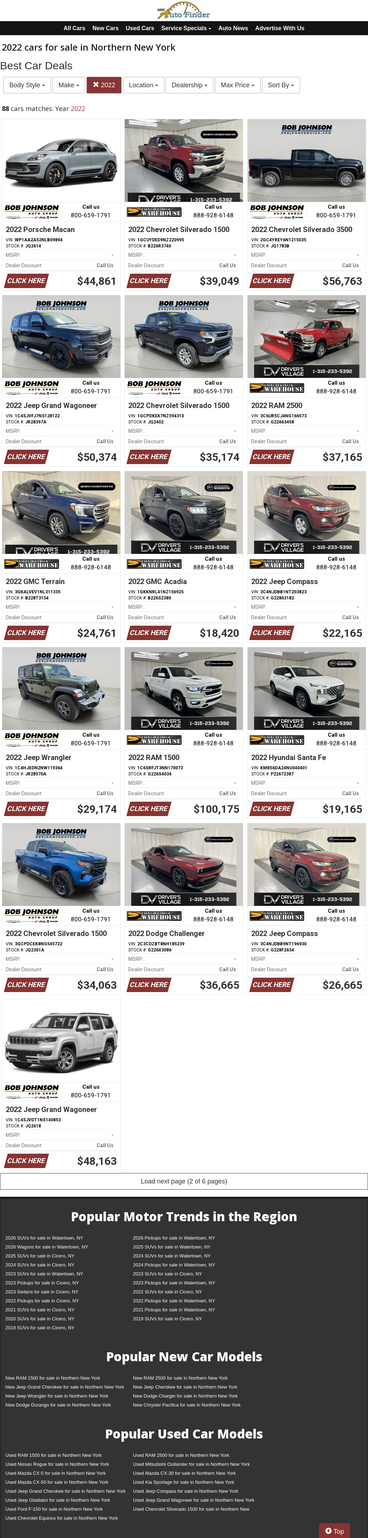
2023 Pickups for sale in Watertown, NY (174, 1282)
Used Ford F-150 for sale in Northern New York (54, 1509)
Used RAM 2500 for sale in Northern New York (181, 1455)
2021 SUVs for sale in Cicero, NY (39, 1309)
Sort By (281, 85)
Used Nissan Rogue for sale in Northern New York (57, 1464)
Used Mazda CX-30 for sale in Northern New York (184, 1473)
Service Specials (186, 28)
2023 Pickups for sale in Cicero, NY (42, 1282)
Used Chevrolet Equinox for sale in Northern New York (61, 1518)
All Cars (74, 28)
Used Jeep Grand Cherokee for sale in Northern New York (65, 1491)
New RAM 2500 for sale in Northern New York (180, 1378)
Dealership (189, 85)
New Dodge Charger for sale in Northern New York (185, 1396)
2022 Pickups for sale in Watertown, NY (174, 1300)
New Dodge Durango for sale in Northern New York (58, 1405)
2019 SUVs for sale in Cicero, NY (167, 1318)
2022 (104, 85)
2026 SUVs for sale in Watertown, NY (44, 1238)
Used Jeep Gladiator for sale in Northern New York (57, 1500)
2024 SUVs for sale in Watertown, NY (172, 1256)
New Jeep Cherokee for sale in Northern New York (185, 1387)
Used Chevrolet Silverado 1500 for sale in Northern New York (191, 1510)
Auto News (233, 28)
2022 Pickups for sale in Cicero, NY (42, 1300)
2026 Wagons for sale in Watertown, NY (46, 1247)
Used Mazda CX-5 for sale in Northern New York (55, 1473)
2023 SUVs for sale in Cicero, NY (167, 1274)
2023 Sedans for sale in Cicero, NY (41, 1291)
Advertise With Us (279, 28)
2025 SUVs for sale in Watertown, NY (172, 1247)
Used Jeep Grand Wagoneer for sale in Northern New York (193, 1500)
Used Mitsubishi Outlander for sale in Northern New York (191, 1464)
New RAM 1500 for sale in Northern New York (52, 1378)
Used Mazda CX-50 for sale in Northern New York (56, 1482)
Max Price (237, 85)
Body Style (27, 85)
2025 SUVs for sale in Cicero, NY (39, 1256)
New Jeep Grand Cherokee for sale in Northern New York (64, 1387)
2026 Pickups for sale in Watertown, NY (174, 1238)
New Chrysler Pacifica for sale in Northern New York (187, 1405)
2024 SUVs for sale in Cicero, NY (39, 1265)
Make (69, 85)
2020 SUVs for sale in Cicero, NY (39, 1318)
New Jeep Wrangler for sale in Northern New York (57, 1396)
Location (143, 85)
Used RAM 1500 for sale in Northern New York (53, 1455)
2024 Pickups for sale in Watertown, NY (174, 1265)
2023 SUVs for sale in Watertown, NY (44, 1274)
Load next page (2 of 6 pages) (184, 1181)
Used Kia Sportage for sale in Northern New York (183, 1482)
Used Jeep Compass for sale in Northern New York (185, 1491)
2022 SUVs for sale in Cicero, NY (167, 1291)
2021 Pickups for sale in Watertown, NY (174, 1309)
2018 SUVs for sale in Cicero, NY (39, 1327)
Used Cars (140, 28)
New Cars (105, 28)
